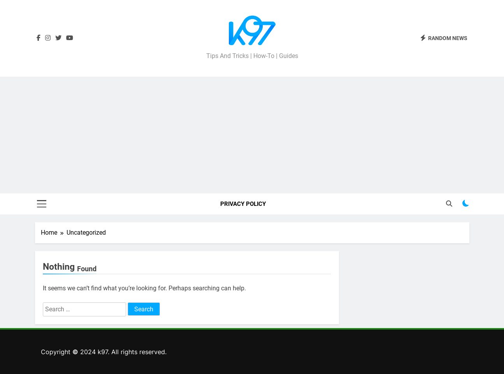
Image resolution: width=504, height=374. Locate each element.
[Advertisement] (252, 135)
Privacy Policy (243, 203)
